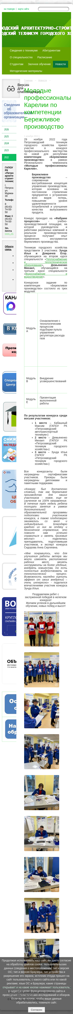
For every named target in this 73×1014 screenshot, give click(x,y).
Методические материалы (26, 71)
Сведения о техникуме (24, 50)
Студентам (16, 64)
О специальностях (21, 57)
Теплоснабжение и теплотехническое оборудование (45, 262)
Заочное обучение (39, 64)
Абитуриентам (51, 50)
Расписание (44, 57)
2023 (6, 150)
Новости (60, 64)
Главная (28, 80)
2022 (6, 157)
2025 (6, 136)
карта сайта (23, 9)
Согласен (36, 1009)
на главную (9, 9)
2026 (6, 129)
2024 (6, 143)
